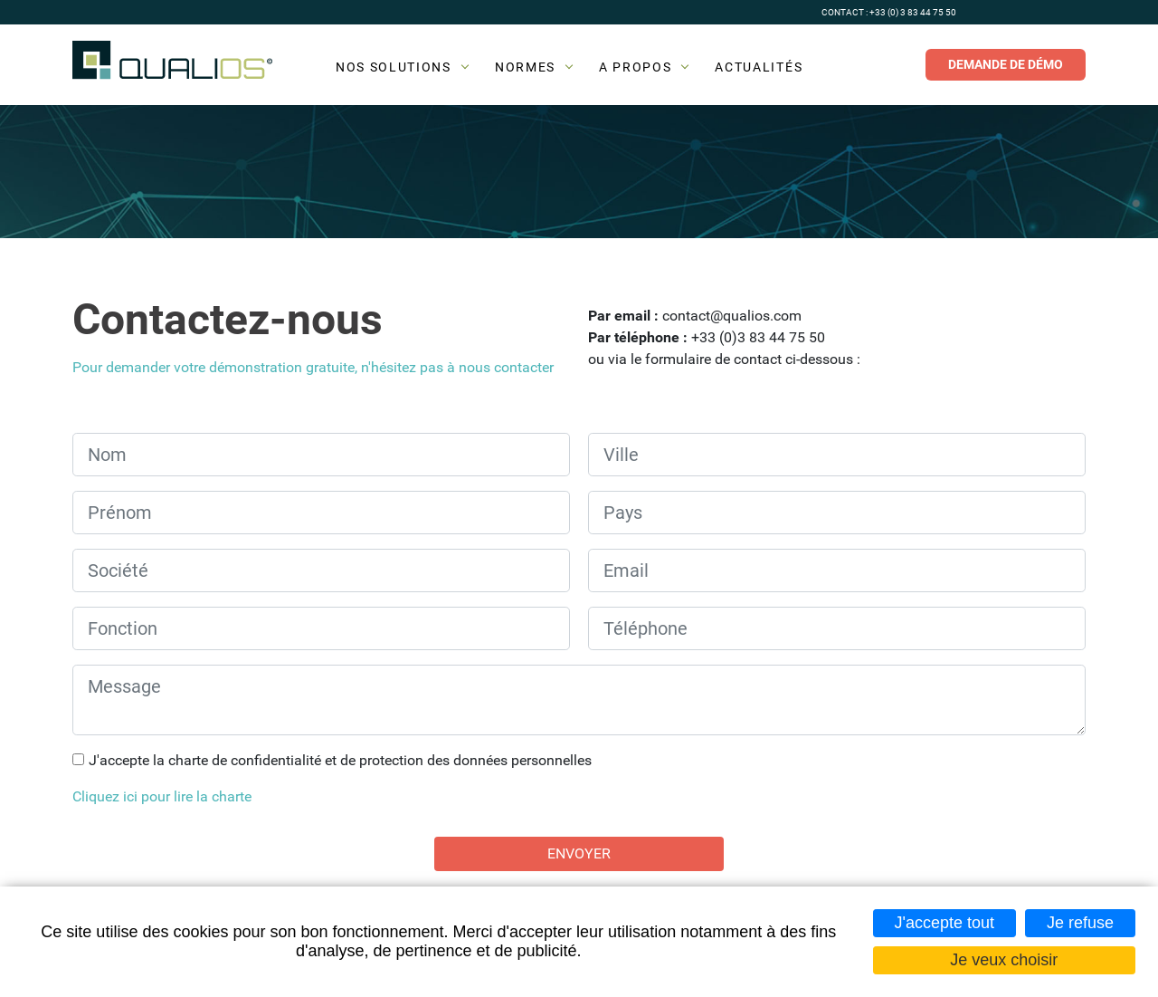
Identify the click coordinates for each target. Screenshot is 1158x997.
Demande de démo (1005, 64)
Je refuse (1080, 923)
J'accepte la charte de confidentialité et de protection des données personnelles (340, 760)
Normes (525, 67)
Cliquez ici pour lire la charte (162, 796)
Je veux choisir (1004, 960)
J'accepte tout (945, 923)
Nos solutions (393, 67)
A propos (635, 67)
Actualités (758, 67)
